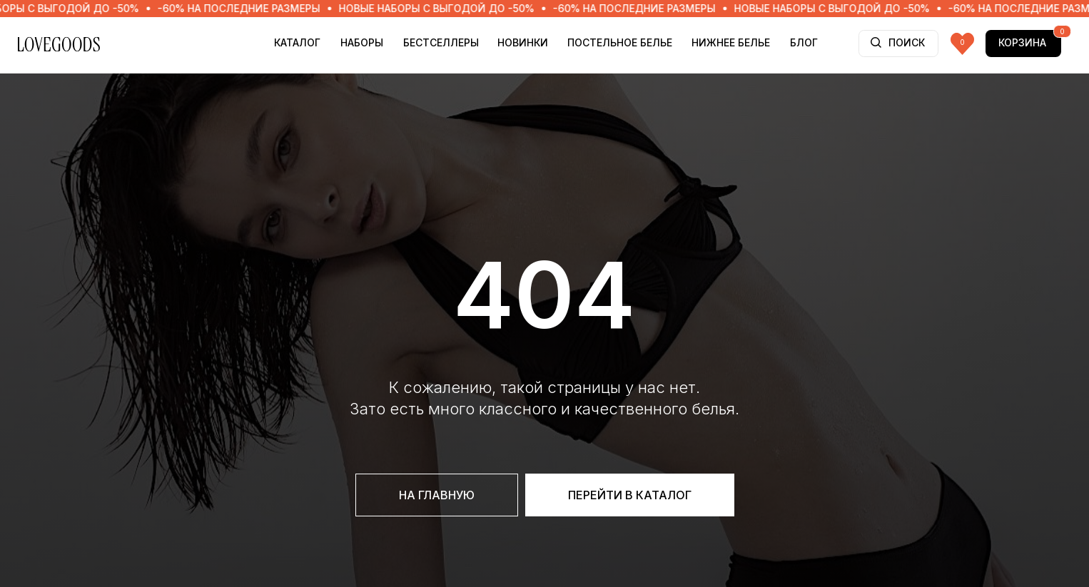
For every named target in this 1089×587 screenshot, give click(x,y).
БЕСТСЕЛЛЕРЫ (441, 42)
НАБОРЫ (361, 42)
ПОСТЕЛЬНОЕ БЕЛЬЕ (619, 42)
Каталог (297, 42)
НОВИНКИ (522, 42)
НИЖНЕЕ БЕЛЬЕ (731, 42)
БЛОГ (804, 42)
